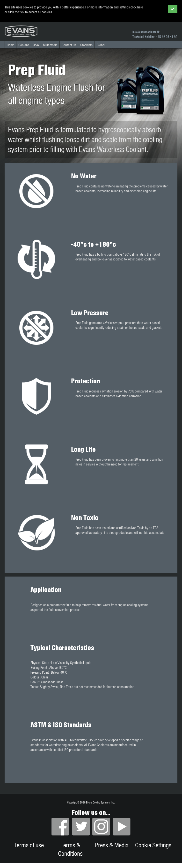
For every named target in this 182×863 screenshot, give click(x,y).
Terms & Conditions (70, 849)
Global (101, 45)
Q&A (36, 45)
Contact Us (69, 45)
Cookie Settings (153, 845)
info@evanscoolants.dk (146, 32)
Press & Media (112, 845)
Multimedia (50, 45)
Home (10, 45)
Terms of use (29, 845)
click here (137, 7)
